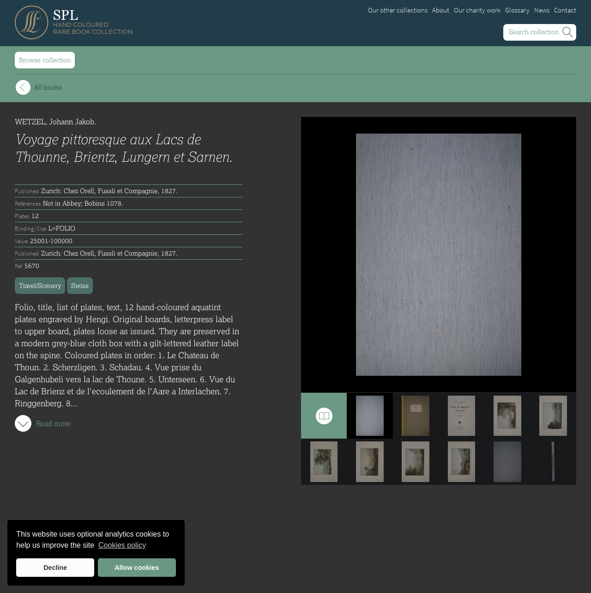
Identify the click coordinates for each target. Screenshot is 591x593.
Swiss (80, 285)
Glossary (517, 10)
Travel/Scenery (40, 285)
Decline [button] (55, 567)
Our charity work (477, 10)
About (440, 10)
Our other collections (398, 10)
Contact (565, 10)
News (541, 10)
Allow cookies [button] (137, 567)
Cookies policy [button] (122, 545)
